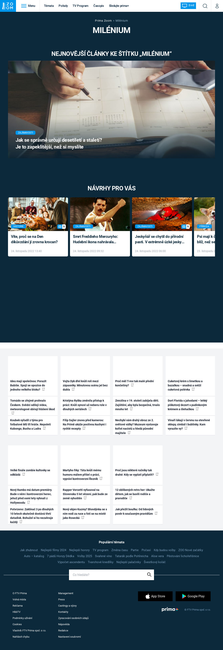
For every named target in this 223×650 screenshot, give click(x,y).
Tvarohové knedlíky (100, 562)
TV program (100, 550)
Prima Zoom (103, 20)
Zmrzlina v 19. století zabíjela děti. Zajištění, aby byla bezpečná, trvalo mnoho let (137, 405)
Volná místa (19, 599)
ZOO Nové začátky (190, 550)
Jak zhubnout (29, 550)
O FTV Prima (20, 593)
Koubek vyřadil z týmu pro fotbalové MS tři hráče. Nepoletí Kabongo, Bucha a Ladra (30, 424)
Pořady (63, 6)
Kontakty (63, 611)
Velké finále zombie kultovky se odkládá (30, 472)
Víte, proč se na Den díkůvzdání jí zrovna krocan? (34, 239)
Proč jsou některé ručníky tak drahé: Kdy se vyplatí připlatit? (136, 472)
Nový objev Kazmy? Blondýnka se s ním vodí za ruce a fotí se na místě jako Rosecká (85, 513)
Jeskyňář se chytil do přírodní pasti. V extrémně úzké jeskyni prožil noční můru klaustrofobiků (160, 239)
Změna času (119, 550)
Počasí (146, 550)
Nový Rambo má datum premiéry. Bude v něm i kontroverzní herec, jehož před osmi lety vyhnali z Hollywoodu (31, 496)
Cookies (17, 624)
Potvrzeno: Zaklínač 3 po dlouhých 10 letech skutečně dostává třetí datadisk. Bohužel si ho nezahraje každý (32, 516)
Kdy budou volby (164, 550)
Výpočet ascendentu (71, 562)
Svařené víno (103, 556)
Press (61, 599)
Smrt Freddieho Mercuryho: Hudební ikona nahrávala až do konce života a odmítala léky (97, 239)
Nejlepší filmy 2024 (53, 550)
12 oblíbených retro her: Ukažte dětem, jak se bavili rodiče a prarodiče (135, 494)
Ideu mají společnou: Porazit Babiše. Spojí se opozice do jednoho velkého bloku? (28, 385)
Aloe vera (157, 556)
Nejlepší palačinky (128, 562)
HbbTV (16, 611)
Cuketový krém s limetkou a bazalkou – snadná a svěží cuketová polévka (185, 385)
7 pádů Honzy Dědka (60, 556)
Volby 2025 (84, 556)
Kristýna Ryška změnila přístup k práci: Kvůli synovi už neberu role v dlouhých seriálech (85, 405)
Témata (49, 6)
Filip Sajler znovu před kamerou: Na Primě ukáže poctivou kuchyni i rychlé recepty (84, 424)
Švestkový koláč (155, 562)
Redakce (63, 630)
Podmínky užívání (22, 618)
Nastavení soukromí (69, 636)
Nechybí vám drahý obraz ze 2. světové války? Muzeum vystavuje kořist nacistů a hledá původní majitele (136, 427)
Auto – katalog (34, 556)
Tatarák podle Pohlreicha (131, 556)
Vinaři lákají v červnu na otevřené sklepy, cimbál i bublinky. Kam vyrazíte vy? (189, 424)
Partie (135, 550)
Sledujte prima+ (119, 6)
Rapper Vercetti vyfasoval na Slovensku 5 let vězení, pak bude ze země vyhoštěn (85, 494)
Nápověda (64, 624)
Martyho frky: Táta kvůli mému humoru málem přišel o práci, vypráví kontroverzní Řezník (82, 474)
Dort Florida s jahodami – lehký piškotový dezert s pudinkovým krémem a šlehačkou (187, 405)
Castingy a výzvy (67, 605)
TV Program (80, 6)
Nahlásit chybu (21, 636)
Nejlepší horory (79, 550)
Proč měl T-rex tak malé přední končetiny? (134, 383)
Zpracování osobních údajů (73, 618)
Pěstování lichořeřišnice (183, 556)
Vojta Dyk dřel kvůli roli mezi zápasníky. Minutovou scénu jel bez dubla (85, 385)
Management (65, 593)
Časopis (98, 6)
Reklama (18, 605)
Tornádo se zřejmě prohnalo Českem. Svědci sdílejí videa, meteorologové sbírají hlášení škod (32, 406)
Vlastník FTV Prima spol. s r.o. (29, 630)
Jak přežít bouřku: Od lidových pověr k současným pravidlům (136, 511)
